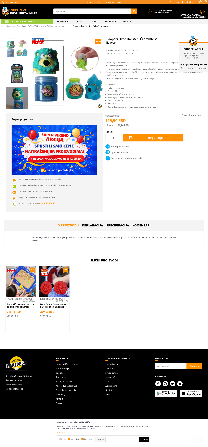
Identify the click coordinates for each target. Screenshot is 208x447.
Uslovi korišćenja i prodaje (67, 364)
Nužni (63, 439)
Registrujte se (188, 2)
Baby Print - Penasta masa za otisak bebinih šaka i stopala (53, 307)
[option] (104, 2)
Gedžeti (108, 390)
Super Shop (21, 26)
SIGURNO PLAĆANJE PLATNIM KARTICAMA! (103, 2)
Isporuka (59, 373)
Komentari (141, 225)
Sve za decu (110, 368)
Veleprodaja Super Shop (66, 386)
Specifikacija (117, 225)
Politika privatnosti (64, 381)
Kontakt (59, 399)
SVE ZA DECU (33, 26)
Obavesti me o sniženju (192, 115)
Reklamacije (61, 377)
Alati (107, 381)
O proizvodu (68, 225)
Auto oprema (111, 386)
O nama (59, 403)
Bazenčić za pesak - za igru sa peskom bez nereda (20, 305)
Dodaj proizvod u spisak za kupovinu (124, 158)
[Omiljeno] (198, 2)
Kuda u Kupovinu (8, 26)
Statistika (74, 439)
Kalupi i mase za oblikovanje (59, 26)
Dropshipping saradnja (66, 390)
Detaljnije (61, 432)
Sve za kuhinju (111, 373)
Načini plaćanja (62, 368)
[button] (95, 11)
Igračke (43, 26)
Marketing (60, 394)
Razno (108, 394)
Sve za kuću (110, 377)
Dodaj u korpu (154, 138)
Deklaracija (92, 225)
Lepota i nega (111, 364)
